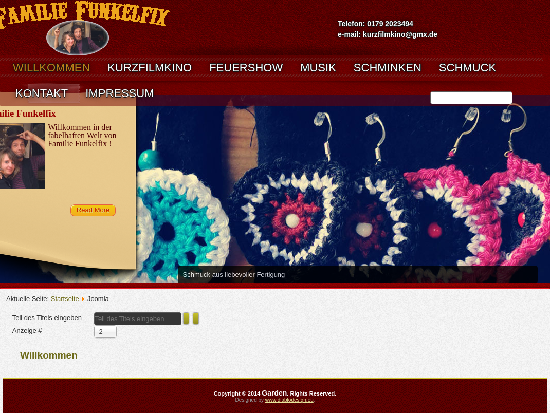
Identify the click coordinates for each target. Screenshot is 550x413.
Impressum (119, 93)
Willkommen (51, 67)
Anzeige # (27, 330)
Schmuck (467, 67)
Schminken (387, 67)
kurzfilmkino (149, 67)
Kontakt (41, 93)
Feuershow (246, 67)
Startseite (65, 299)
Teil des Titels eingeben (48, 318)
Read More (93, 210)
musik (318, 67)
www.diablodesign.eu (289, 400)
